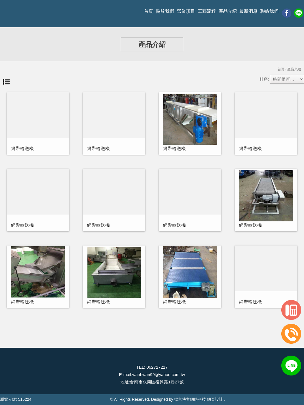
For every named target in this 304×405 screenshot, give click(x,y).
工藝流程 (207, 11)
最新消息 (248, 11)
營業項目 (186, 11)
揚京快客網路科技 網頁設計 (198, 399)
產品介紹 (228, 11)
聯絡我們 (269, 11)
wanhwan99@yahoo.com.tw (158, 374)
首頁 (148, 11)
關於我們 (165, 11)
